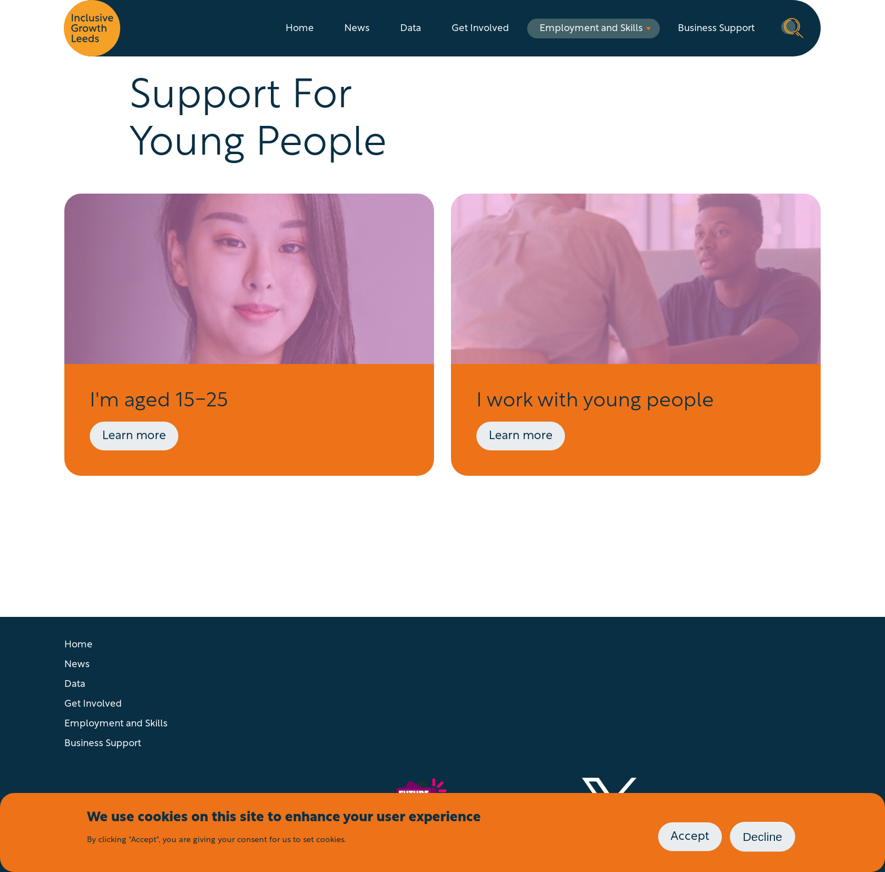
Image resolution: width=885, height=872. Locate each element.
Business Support (716, 28)
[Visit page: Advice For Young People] (249, 335)
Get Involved (480, 28)
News (357, 28)
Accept (690, 837)
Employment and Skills (591, 28)
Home (300, 28)
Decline (762, 836)
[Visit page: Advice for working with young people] (636, 335)
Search (792, 27)
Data (410, 28)
